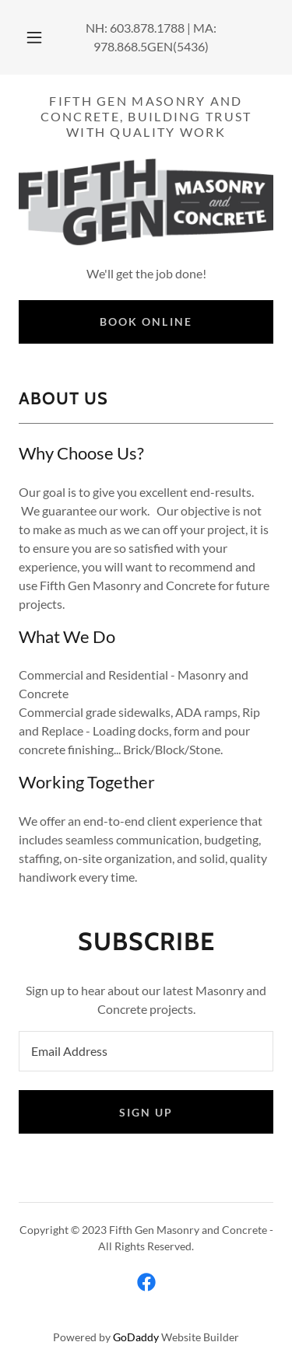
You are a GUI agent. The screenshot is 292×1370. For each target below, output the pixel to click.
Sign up (146, 1112)
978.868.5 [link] (120, 46)
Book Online (146, 321)
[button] (34, 37)
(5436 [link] (189, 46)
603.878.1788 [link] (147, 27)
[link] (146, 1282)
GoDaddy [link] (136, 1337)
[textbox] (146, 1051)
